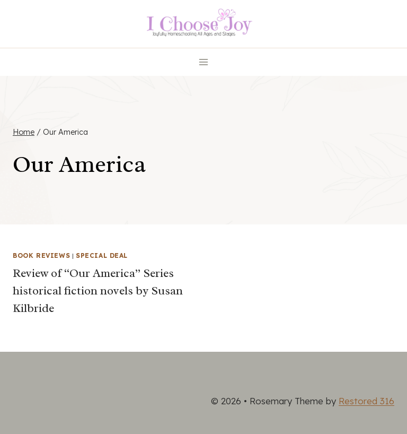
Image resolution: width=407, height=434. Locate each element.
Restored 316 (366, 400)
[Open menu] (204, 62)
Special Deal (102, 255)
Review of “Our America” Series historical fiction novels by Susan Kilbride (98, 291)
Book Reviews (41, 255)
